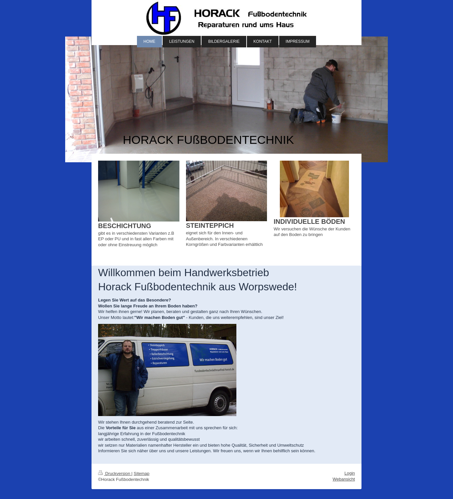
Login (349, 473)
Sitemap (141, 473)
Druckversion (114, 473)
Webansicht (344, 479)
